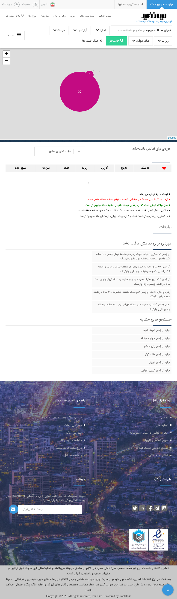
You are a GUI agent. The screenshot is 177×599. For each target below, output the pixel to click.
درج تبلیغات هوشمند (69, 448)
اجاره (101, 30)
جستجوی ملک (73, 425)
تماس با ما (161, 417)
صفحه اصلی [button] (105, 16)
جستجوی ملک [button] (87, 16)
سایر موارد (140, 41)
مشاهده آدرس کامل (69, 440)
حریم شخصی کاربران (155, 440)
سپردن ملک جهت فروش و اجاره (62, 417)
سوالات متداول (73, 455)
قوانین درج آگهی (158, 455)
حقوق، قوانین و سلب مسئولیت (149, 432)
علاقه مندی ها (15, 16)
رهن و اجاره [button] (59, 16)
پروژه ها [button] (32, 16)
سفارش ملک (74, 432)
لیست (14, 35)
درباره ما (163, 425)
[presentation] (130, 4)
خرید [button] (72, 16)
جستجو (116, 41)
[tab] (162, 4)
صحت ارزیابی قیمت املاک (152, 448)
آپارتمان (80, 30)
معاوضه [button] (45, 16)
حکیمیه (152, 30)
